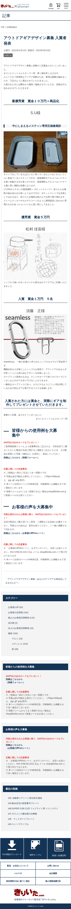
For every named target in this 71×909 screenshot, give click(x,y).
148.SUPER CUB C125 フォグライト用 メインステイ (33, 808)
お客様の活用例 (15, 612)
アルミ (15, 638)
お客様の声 (13, 607)
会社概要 (53, 873)
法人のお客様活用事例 (18, 628)
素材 (10, 633)
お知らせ (8, 55)
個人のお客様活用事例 (18, 618)
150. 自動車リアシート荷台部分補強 (25, 798)
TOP (2, 27)
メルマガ (18, 873)
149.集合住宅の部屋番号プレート (23, 803)
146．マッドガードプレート (21, 819)
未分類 (11, 623)
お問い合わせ (53, 866)
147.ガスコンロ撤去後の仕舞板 (22, 813)
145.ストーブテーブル (18, 824)
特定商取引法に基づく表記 (18, 881)
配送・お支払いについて (18, 866)
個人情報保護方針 (53, 881)
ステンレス (17, 644)
